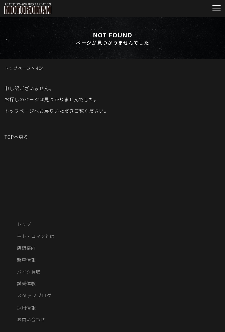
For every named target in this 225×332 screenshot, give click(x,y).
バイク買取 (29, 273)
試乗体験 (27, 285)
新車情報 (27, 261)
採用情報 (27, 309)
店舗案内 (27, 248)
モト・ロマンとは (37, 236)
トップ (24, 224)
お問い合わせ (32, 321)
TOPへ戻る (16, 136)
